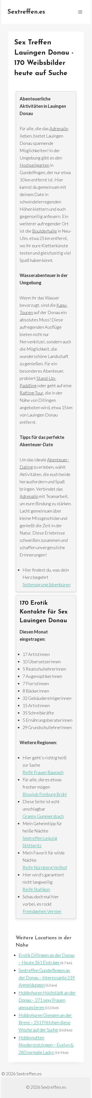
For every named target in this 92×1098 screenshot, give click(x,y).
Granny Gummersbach (43, 816)
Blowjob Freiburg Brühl (45, 794)
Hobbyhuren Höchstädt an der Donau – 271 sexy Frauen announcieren (47, 1000)
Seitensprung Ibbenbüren (46, 584)
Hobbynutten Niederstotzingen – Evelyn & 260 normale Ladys (46, 1045)
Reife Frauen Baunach (43, 772)
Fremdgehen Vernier (42, 911)
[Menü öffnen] (80, 12)
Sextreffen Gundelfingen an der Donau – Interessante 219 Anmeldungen (47, 978)
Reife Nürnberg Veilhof (45, 867)
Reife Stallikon (36, 889)
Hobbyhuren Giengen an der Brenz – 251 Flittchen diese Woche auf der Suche (45, 1022)
